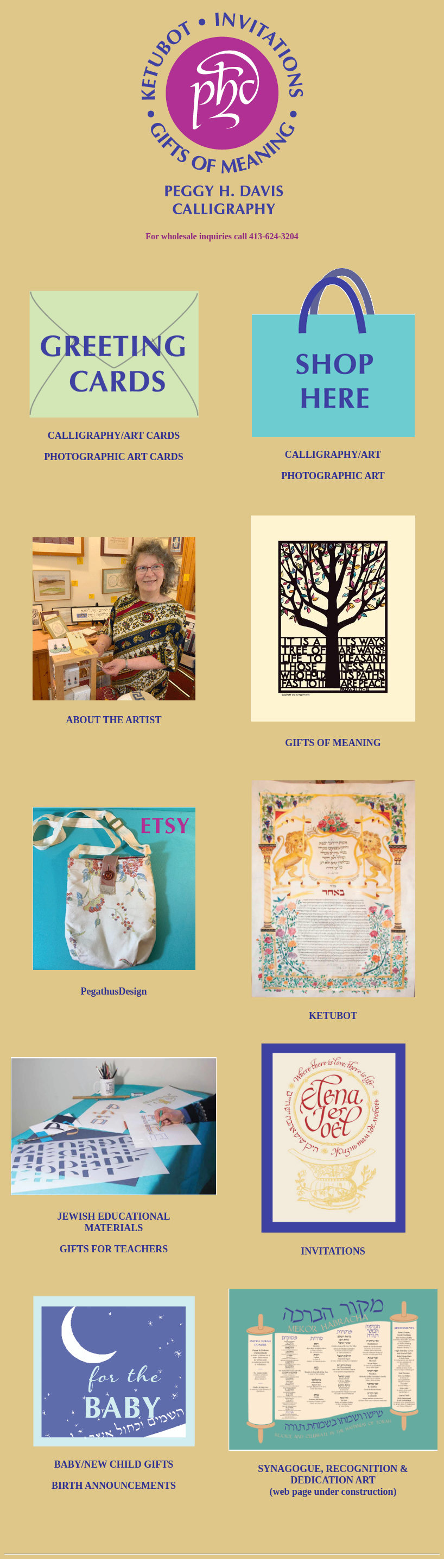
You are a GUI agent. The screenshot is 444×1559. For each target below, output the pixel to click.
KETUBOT (333, 1015)
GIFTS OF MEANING (332, 742)
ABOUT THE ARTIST (114, 720)
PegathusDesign (113, 991)
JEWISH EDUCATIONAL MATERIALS (113, 1222)
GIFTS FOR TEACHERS (114, 1249)
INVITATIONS (333, 1251)
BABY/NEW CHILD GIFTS (114, 1464)
